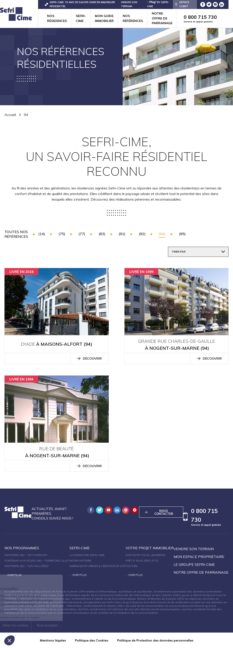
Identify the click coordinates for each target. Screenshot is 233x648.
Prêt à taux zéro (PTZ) (142, 560)
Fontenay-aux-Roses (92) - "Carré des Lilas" (37, 560)
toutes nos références (16, 234)
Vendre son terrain (194, 549)
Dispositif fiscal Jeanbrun (145, 555)
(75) (62, 234)
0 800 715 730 (204, 18)
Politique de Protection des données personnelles (155, 640)
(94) (162, 234)
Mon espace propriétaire (199, 556)
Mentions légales (53, 640)
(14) (41, 234)
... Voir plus (13, 575)
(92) (142, 234)
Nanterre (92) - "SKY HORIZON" (26, 555)
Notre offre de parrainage (162, 18)
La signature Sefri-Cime (87, 555)
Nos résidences (57, 18)
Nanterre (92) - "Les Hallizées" (26, 566)
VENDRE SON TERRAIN (129, 4)
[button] (9, 640)
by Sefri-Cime (158, 4)
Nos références (133, 18)
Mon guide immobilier (104, 18)
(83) (102, 234)
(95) (182, 234)
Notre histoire (80, 560)
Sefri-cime (81, 18)
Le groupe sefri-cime (194, 564)
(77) (81, 234)
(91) (122, 234)
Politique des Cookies (91, 640)
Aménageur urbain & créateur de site (98, 566)
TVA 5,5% (131, 566)
